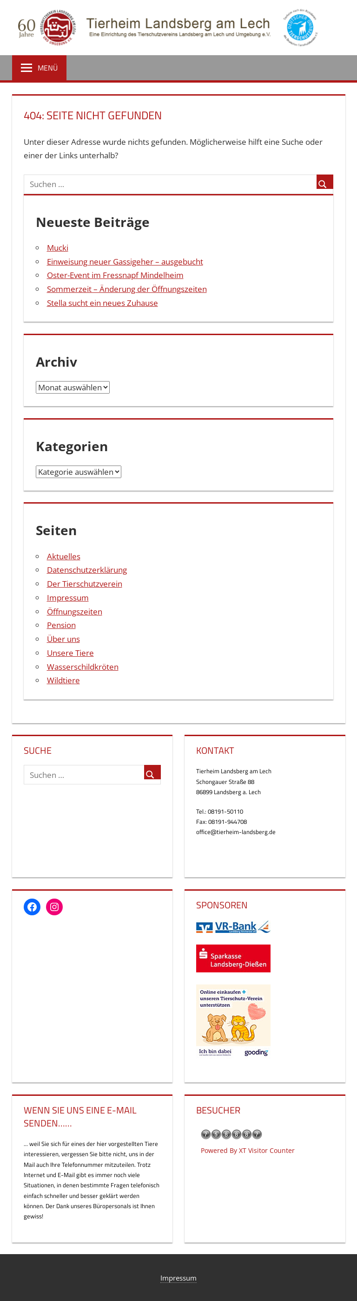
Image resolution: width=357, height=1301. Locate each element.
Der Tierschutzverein (84, 583)
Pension (61, 625)
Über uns (63, 639)
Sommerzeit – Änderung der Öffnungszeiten (127, 289)
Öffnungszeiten (74, 611)
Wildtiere (63, 680)
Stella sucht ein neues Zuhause (102, 303)
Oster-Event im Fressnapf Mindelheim (115, 275)
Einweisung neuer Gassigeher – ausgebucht (125, 261)
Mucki (57, 247)
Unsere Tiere (70, 652)
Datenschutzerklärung (87, 569)
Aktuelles (63, 556)
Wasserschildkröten (83, 666)
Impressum (68, 597)
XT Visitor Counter (267, 1150)
